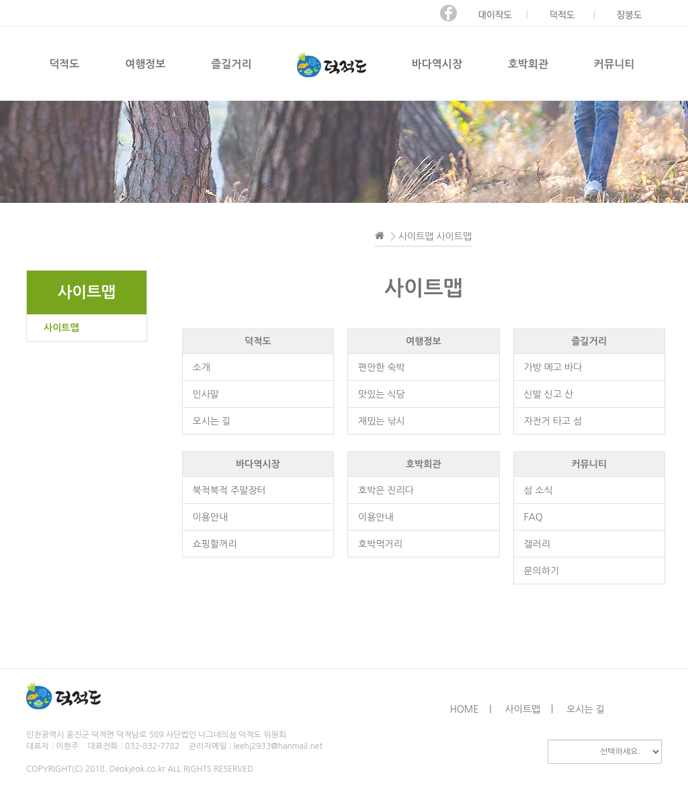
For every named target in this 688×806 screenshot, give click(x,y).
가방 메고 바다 (553, 367)
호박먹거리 (380, 544)
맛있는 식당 (381, 394)
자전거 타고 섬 (553, 421)
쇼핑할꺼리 (215, 544)
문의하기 (542, 571)
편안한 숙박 (381, 367)
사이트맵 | (529, 709)
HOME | (471, 709)
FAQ (533, 517)
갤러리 (537, 544)
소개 (201, 367)
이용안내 (210, 517)
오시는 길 (212, 421)
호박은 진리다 (386, 490)
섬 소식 (538, 490)
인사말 (206, 394)
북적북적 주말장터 (229, 490)
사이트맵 (61, 327)
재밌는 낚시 (381, 421)
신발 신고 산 (549, 394)
